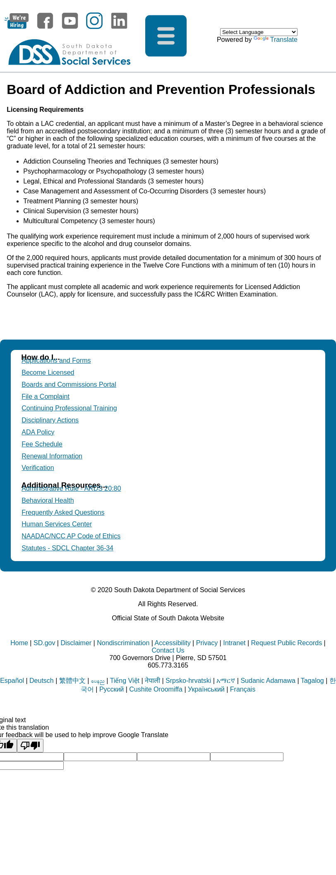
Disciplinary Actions (50, 420)
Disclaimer (75, 642)
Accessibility (173, 642)
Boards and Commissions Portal (69, 384)
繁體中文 (72, 680)
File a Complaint (46, 396)
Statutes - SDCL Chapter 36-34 (67, 548)
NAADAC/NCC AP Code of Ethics (71, 536)
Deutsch (41, 680)
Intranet (234, 642)
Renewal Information (52, 456)
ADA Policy (38, 432)
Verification (38, 467)
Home (19, 642)
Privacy (207, 642)
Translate (276, 39)
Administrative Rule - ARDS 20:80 (71, 488)
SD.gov (44, 642)
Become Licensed (48, 372)
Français (242, 689)
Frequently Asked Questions (63, 512)
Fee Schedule (42, 444)
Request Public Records (286, 642)
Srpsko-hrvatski (188, 680)
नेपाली (152, 680)
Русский (111, 689)
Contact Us (167, 650)
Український (206, 689)
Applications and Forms (56, 360)
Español (12, 680)
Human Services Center (57, 524)
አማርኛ (225, 680)
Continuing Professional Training (69, 408)
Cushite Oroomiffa (155, 689)
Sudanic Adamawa (267, 680)
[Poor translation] (30, 745)
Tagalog (312, 680)
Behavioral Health (48, 500)
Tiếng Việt (124, 680)
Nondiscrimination (123, 642)
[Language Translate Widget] (259, 32)
